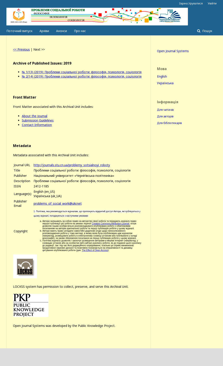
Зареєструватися (191, 3)
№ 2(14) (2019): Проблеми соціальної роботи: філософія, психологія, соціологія (82, 76)
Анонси (61, 31)
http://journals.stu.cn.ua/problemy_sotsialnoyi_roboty (72, 165)
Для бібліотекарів (169, 123)
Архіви (44, 31)
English (162, 76)
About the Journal (34, 116)
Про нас (80, 31)
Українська (165, 83)
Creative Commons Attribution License (110, 223)
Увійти (212, 3)
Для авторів (165, 116)
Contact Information (37, 125)
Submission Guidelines (38, 120)
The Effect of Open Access (95, 250)
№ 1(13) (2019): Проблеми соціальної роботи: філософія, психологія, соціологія (82, 72)
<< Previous (21, 49)
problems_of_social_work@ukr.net (58, 203)
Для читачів (165, 110)
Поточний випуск (19, 31)
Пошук (206, 31)
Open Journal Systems (173, 51)
